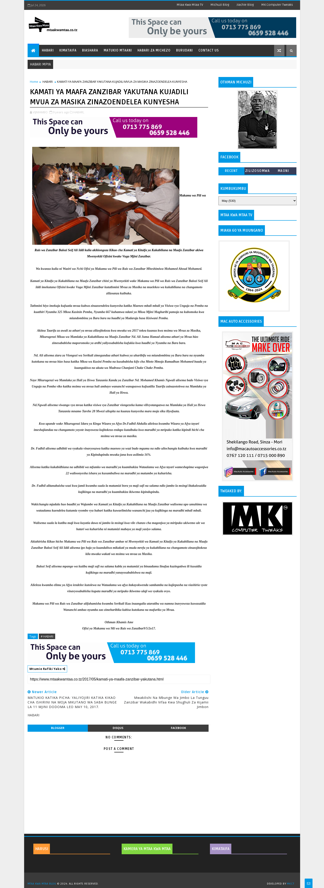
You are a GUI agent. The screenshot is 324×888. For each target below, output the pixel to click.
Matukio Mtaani (118, 50)
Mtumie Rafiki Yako (47, 669)
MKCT (290, 883)
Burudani (184, 50)
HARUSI (41, 849)
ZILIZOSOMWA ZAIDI (257, 172)
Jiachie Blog (245, 5)
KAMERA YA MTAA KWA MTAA (147, 849)
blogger (57, 728)
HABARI (48, 82)
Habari (48, 50)
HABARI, (78, 112)
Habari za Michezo (154, 50)
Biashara (90, 50)
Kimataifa (68, 50)
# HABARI (47, 636)
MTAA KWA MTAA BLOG (42, 883)
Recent (231, 171)
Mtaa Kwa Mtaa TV (190, 5)
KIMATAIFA (220, 849)
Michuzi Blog (219, 5)
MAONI (283, 171)
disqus (118, 728)
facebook (178, 728)
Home (34, 82)
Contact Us (208, 50)
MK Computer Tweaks (277, 5)
